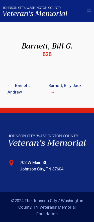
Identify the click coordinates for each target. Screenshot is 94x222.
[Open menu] (89, 11)
